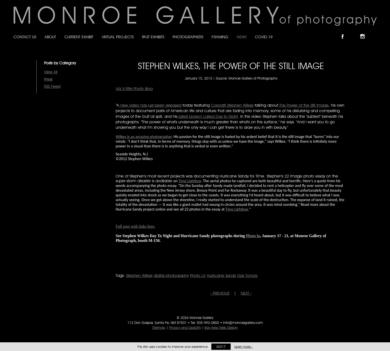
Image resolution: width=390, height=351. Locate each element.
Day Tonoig (247, 275)
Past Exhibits (153, 37)
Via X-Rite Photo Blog (134, 88)
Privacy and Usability (185, 328)
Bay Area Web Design (221, 328)
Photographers (188, 37)
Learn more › (243, 347)
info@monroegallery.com (243, 323)
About (50, 37)
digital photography (171, 275)
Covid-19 (264, 37)
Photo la (253, 236)
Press (48, 79)
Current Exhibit (78, 37)
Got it (221, 347)
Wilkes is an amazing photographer (144, 136)
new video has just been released (150, 105)
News (241, 37)
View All (50, 72)
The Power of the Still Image (303, 105)
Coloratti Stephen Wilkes (232, 105)
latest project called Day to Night (207, 116)
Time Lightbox (189, 180)
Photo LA (198, 275)
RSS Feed (52, 86)
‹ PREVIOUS (219, 293)
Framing (220, 37)
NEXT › (246, 293)
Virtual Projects (118, 37)
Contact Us (24, 37)
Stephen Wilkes (139, 275)
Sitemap (158, 328)
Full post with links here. (135, 226)
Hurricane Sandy (221, 275)
